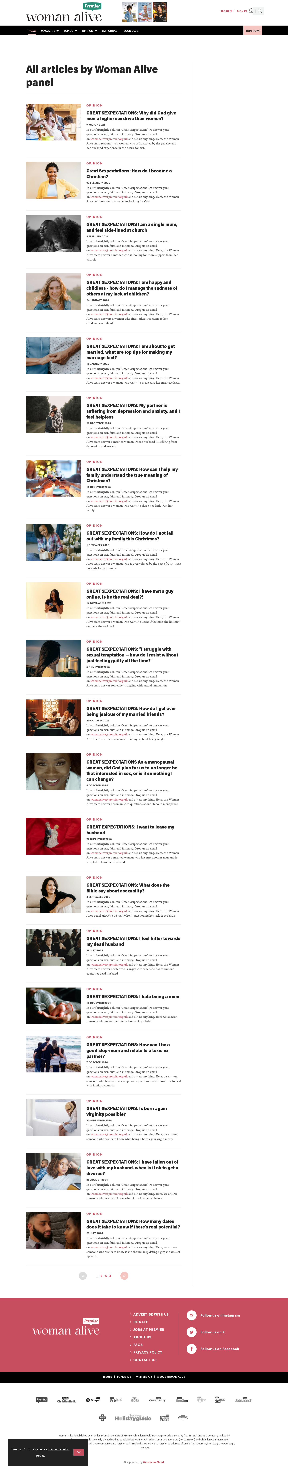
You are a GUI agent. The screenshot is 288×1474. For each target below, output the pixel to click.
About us (142, 1337)
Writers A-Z (144, 1376)
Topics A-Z (124, 1376)
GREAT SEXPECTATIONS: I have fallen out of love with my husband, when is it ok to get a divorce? (132, 1167)
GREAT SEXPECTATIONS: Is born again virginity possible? (126, 1111)
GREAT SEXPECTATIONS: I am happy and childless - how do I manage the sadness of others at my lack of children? (131, 288)
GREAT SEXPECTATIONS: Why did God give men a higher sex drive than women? (131, 115)
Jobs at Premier (148, 1330)
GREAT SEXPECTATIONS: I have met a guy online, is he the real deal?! (129, 594)
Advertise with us (151, 1314)
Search (260, 11)
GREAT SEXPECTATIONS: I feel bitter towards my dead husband (133, 941)
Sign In (242, 11)
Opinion (94, 105)
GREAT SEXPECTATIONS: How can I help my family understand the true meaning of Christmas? (132, 475)
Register (226, 11)
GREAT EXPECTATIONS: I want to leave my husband (130, 829)
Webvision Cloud (153, 1462)
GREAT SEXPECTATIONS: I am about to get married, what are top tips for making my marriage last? (130, 352)
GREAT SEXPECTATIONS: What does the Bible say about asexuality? (128, 887)
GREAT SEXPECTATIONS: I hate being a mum (133, 996)
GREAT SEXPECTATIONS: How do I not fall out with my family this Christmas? (130, 535)
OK (79, 1452)
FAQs (138, 1345)
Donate (140, 1322)
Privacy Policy (147, 1352)
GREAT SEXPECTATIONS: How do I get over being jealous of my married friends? (131, 711)
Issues (107, 1376)
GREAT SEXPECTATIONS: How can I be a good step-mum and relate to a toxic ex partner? (128, 1050)
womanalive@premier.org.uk (109, 138)
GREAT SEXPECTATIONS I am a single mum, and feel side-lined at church (131, 227)
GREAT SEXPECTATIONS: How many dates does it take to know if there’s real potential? (133, 1224)
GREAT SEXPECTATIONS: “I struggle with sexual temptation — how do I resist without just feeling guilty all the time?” (132, 654)
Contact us (145, 1360)
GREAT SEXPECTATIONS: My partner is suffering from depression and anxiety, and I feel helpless (133, 411)
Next (124, 1276)
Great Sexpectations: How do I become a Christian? (129, 173)
